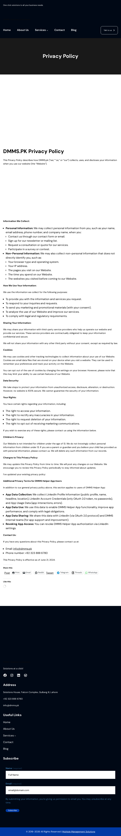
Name (14, 768)
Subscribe (12, 810)
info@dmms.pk (22, 548)
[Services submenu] (47, 30)
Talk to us (108, 30)
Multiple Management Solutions (78, 831)
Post (7, 572)
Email (14, 783)
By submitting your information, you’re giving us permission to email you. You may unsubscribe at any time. (58, 801)
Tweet (50, 572)
